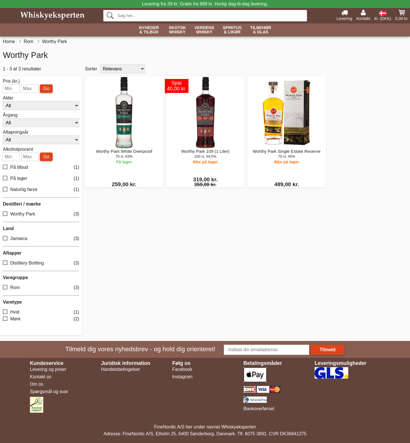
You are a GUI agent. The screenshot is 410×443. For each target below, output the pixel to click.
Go (46, 88)
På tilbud (41, 167)
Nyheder (149, 30)
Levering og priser (48, 369)
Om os (36, 384)
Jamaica (41, 238)
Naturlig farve (41, 189)
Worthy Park (41, 214)
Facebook (182, 369)
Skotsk (177, 30)
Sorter (91, 68)
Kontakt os (41, 376)
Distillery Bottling (41, 263)
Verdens (204, 30)
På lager (41, 178)
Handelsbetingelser (120, 369)
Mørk (41, 319)
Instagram (182, 376)
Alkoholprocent (18, 149)
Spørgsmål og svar (49, 391)
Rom (41, 287)
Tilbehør (260, 30)
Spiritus (232, 30)
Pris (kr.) (11, 81)
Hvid (41, 312)
